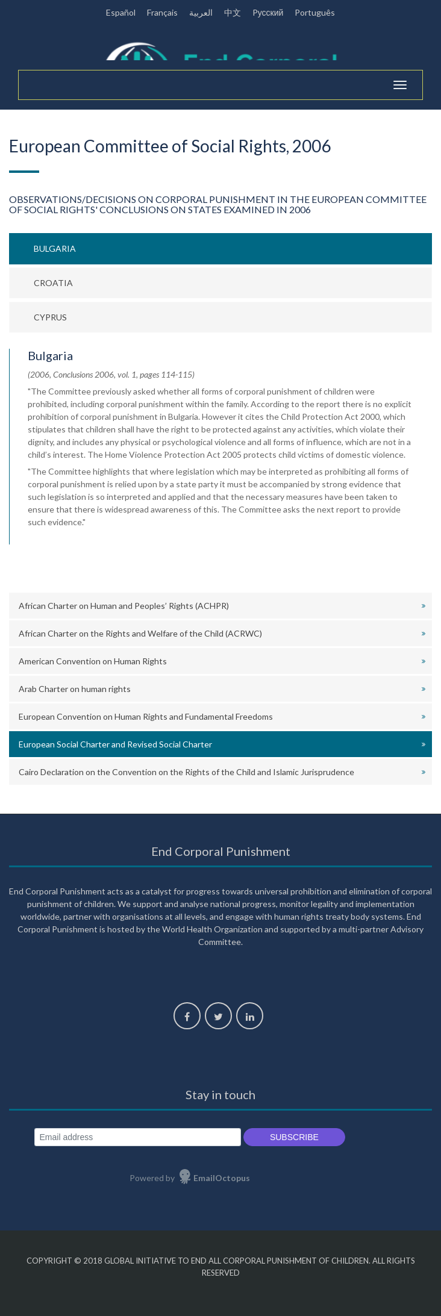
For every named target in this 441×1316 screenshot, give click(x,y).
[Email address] (137, 1137)
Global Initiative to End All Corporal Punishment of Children (236, 1260)
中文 (232, 12)
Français (162, 12)
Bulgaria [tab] (55, 248)
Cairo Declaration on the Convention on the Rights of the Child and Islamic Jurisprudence (186, 772)
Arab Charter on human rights (75, 689)
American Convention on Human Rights (93, 661)
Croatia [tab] (53, 283)
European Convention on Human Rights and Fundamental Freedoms (146, 716)
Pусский (268, 12)
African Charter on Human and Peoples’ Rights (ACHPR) (124, 605)
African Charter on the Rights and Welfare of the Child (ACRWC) (140, 633)
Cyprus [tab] (50, 317)
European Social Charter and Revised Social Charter (115, 744)
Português (315, 12)
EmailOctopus (221, 1178)
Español (121, 12)
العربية (201, 12)
